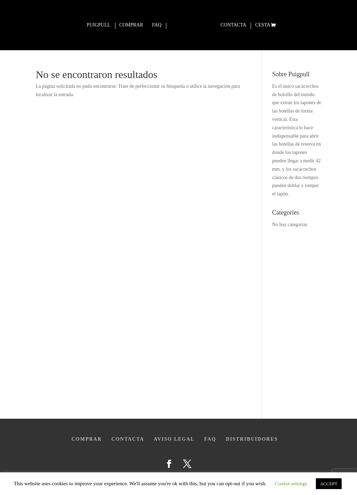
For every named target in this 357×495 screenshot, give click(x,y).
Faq (156, 25)
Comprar (131, 25)
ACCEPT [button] (328, 483)
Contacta (233, 25)
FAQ (210, 439)
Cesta (262, 25)
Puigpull (99, 25)
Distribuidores (252, 439)
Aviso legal (174, 439)
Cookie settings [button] (291, 483)
